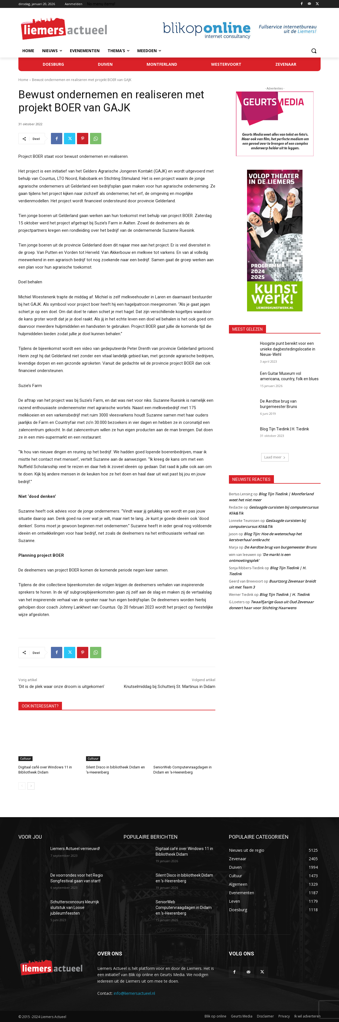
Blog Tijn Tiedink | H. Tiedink (284, 429)
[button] (314, 51)
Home (23, 79)
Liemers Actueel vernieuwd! (75, 848)
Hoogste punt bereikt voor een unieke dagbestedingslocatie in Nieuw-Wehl (287, 349)
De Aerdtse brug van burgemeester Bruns (280, 547)
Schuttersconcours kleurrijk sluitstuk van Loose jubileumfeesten (74, 907)
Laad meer (275, 457)
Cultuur (25, 758)
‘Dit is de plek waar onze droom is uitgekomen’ (61, 686)
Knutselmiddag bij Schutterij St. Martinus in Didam (169, 686)
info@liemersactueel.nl (134, 993)
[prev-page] (21, 786)
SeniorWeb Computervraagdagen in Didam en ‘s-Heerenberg (184, 907)
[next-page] (31, 786)
